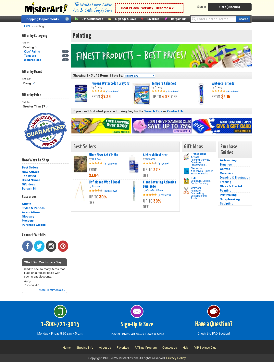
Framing (225, 182)
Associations (31, 212)
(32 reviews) (111, 190)
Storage (195, 173)
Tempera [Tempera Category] (30, 55)
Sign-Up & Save (125, 19)
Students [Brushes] (196, 168)
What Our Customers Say (43, 262)
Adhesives (197, 170)
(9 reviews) (233, 91)
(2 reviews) (173, 91)
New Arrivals (30, 172)
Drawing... (204, 183)
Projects (28, 220)
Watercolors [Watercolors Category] (33, 60)
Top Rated (29, 176)
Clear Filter (36, 47)
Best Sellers (30, 167)
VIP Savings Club (205, 347)
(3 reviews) (112, 91)
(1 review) (163, 163)
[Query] (213, 19)
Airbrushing (228, 160)
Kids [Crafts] (193, 178)
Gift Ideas (28, 184)
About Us (105, 347)
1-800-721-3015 (60, 324)
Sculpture (196, 180)
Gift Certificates (92, 19)
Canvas (205, 159)
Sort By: (117, 75)
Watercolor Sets (223, 83)
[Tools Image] (186, 190)
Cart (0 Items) (229, 7)
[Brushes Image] (186, 171)
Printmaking (197, 193)
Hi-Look (96, 158)
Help (186, 347)
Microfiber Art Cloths (103, 155)
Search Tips (153, 111)
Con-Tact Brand (155, 190)
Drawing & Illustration (235, 177)
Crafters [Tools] (196, 187)
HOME (27, 26)
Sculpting (226, 203)
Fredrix (96, 186)
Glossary (28, 216)
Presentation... (199, 164)
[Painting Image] (186, 156)
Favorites (153, 19)
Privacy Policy (176, 358)
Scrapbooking (199, 195)
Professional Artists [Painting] (199, 155)
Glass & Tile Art (231, 186)
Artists (26, 204)
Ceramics (226, 173)
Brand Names (31, 180)
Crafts (194, 183)
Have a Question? (213, 324)
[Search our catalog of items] (243, 19)
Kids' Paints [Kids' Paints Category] (32, 51)
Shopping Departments (42, 19)
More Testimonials (52, 290)
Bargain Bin (179, 19)
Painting (195, 159)
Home (67, 347)
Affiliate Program (146, 347)
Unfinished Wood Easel (104, 182)
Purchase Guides (33, 225)
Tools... (195, 198)
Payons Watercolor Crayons (111, 83)
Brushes (208, 170)
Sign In (201, 6)
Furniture (196, 162)
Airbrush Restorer (155, 155)
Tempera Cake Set (164, 83)
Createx (151, 158)
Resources (29, 197)
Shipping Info (84, 347)
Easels (206, 180)
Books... (205, 173)
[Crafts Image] (186, 180)
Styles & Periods (33, 208)
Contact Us (175, 111)
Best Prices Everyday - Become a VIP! (149, 8)
